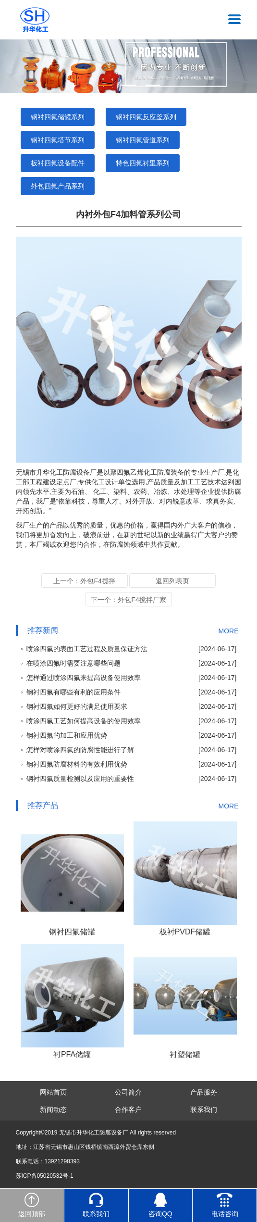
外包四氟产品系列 (58, 186)
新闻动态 (53, 1109)
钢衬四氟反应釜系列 (146, 117)
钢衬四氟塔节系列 (58, 140)
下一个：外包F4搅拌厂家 (128, 600)
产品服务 (203, 1092)
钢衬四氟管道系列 (143, 140)
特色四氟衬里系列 (143, 163)
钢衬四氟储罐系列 (58, 117)
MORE (229, 631)
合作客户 (128, 1109)
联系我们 (203, 1109)
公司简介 (128, 1092)
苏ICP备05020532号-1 (44, 1175)
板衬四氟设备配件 (58, 163)
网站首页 (53, 1092)
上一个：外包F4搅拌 (84, 581)
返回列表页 (172, 581)
